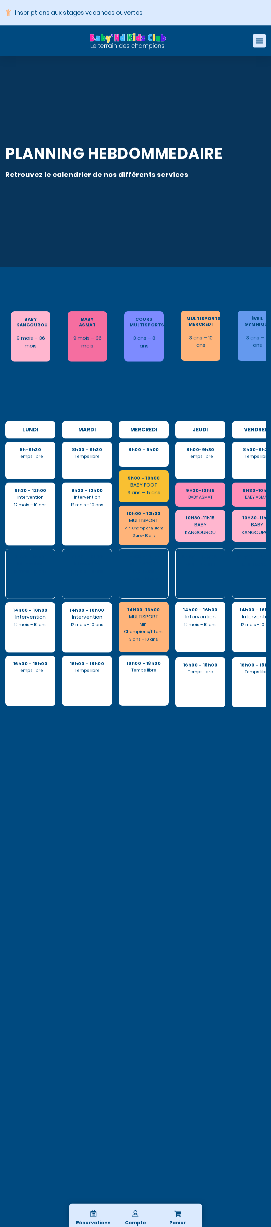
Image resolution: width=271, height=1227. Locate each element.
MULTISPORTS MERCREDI (203, 321)
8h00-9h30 (200, 449)
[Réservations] (93, 1213)
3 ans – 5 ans (257, 341)
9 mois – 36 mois (31, 341)
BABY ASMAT (87, 322)
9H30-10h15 (200, 490)
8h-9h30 (30, 449)
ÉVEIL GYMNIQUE (257, 321)
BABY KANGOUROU (32, 322)
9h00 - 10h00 (144, 478)
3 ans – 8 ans (144, 341)
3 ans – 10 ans (201, 341)
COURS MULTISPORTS (147, 322)
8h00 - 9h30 (87, 449)
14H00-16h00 (143, 610)
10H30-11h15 (200, 518)
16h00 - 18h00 (30, 663)
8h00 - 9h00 (143, 449)
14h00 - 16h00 (30, 610)
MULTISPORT (143, 520)
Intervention (30, 616)
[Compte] (135, 1213)
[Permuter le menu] (259, 40)
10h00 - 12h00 (144, 513)
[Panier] (177, 1213)
